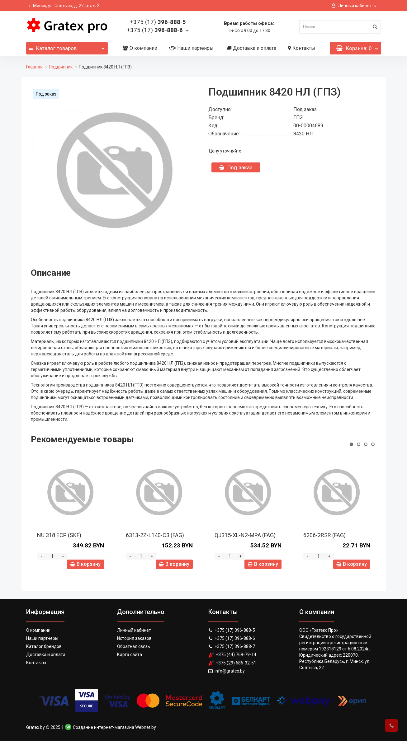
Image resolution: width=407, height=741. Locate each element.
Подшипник (61, 66)
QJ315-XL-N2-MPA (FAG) (245, 535)
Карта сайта (129, 654)
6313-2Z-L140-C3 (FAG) (155, 535)
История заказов (134, 638)
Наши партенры (191, 48)
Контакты (301, 48)
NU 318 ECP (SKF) (59, 535)
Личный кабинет (134, 630)
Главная (34, 66)
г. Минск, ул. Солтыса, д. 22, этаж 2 (64, 5)
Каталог (67, 46)
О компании (140, 48)
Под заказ (236, 167)
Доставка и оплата (251, 48)
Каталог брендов (44, 646)
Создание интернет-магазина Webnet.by (114, 727)
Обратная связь (133, 646)
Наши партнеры (42, 638)
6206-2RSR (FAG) (324, 535)
